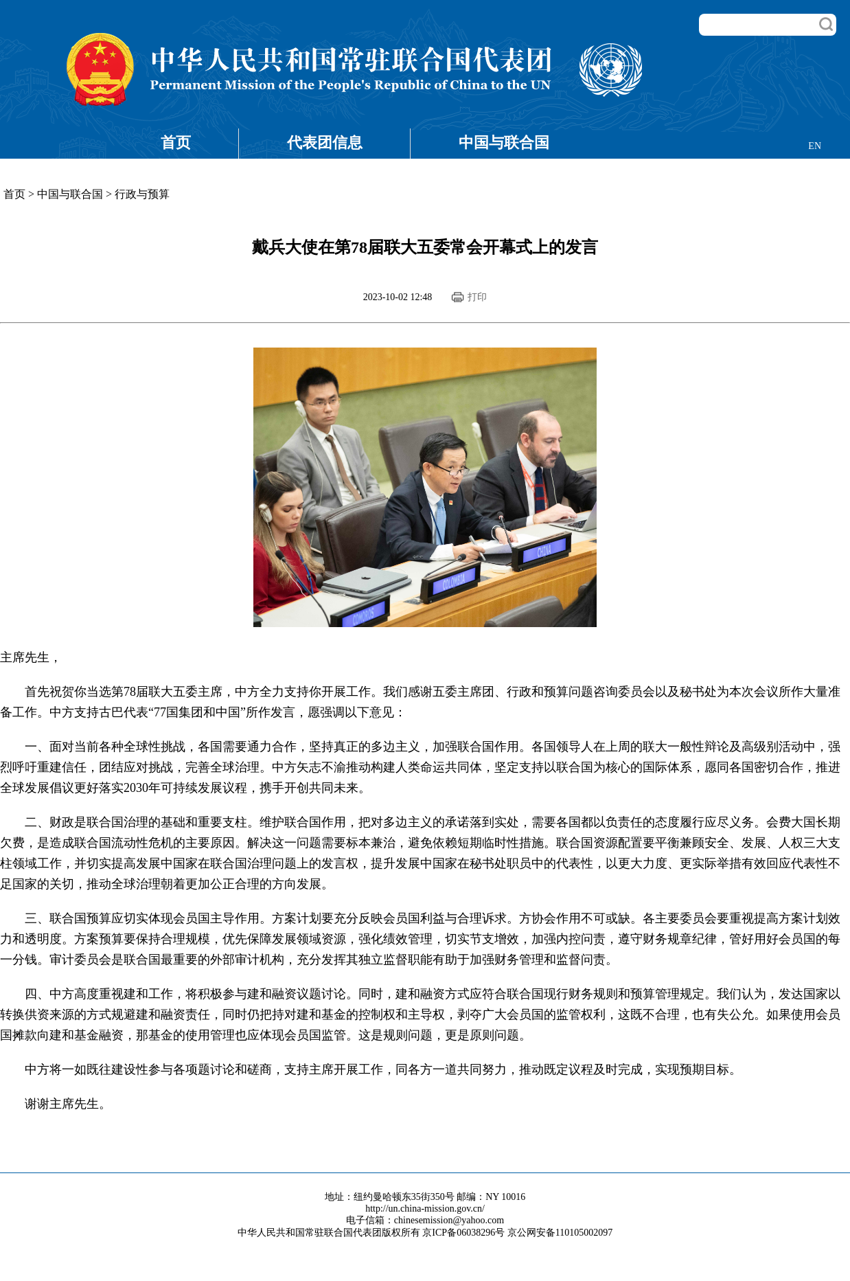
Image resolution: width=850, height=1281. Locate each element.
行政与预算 (142, 194)
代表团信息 (325, 142)
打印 (477, 297)
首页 (176, 142)
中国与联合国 (504, 142)
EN (814, 146)
